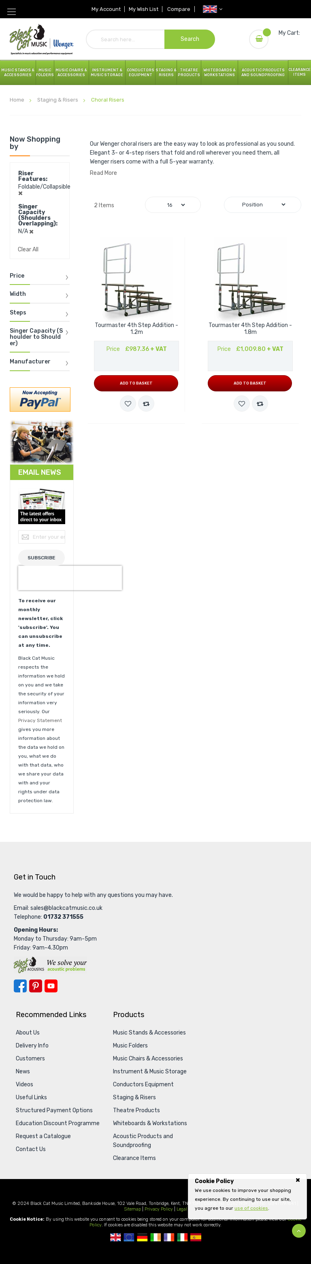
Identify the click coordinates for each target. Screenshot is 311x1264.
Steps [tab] (18, 313)
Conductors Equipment (143, 1084)
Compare (179, 9)
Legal (182, 1209)
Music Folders (45, 72)
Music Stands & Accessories (17, 72)
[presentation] (70, 578)
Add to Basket (136, 383)
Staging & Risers (58, 100)
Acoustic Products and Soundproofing (263, 72)
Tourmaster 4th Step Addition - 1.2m (136, 329)
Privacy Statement (40, 720)
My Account (105, 9)
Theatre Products (189, 72)
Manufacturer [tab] (30, 362)
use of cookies (251, 1208)
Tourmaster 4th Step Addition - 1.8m (250, 329)
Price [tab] (17, 276)
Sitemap (132, 1209)
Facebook (20, 985)
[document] (247, 1195)
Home (18, 100)
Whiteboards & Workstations (219, 72)
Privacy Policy (159, 1209)
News (23, 1071)
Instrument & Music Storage (107, 72)
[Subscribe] (41, 558)
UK (115, 1237)
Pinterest (35, 985)
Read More (103, 173)
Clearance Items (299, 72)
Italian (182, 1237)
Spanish (195, 1237)
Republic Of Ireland (155, 1237)
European (129, 1237)
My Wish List (143, 9)
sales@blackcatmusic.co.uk (66, 908)
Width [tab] (18, 294)
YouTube (51, 985)
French (169, 1237)
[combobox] (150, 39)
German (142, 1237)
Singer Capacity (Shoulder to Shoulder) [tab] (36, 337)
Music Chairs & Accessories (148, 1058)
